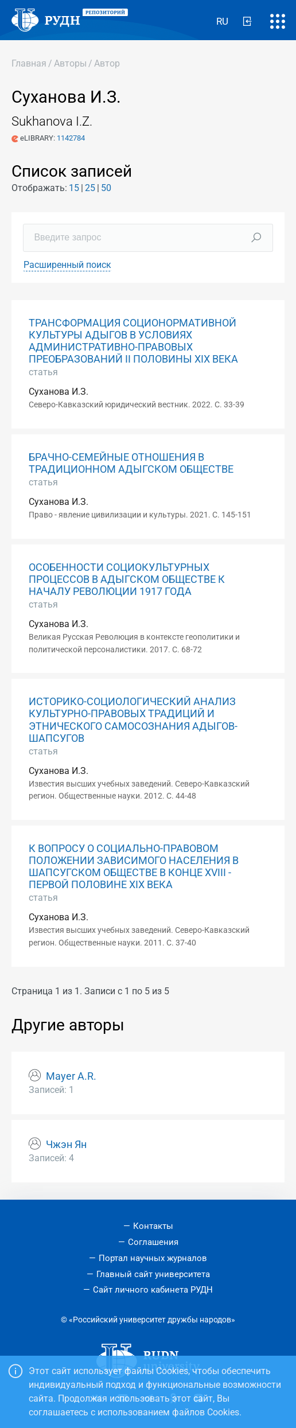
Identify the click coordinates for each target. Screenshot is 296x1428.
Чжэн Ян (66, 1144)
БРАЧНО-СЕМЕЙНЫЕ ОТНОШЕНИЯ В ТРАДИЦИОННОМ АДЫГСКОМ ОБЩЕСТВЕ (131, 463)
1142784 (71, 138)
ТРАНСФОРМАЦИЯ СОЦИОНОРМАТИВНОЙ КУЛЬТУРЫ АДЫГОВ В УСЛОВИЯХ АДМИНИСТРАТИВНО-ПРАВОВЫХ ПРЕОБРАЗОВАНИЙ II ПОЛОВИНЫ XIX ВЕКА (133, 341)
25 (90, 187)
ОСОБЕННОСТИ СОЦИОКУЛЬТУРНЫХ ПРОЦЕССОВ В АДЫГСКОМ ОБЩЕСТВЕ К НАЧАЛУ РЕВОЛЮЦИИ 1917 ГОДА (127, 579)
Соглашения (153, 1242)
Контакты (153, 1226)
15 (74, 187)
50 (106, 187)
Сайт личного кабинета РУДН (153, 1290)
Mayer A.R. (71, 1076)
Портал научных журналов (153, 1258)
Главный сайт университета (153, 1274)
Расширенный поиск (67, 264)
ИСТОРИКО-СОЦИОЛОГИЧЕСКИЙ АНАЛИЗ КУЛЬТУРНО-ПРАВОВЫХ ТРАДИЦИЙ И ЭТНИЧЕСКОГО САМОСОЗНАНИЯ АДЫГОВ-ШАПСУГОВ (133, 720)
